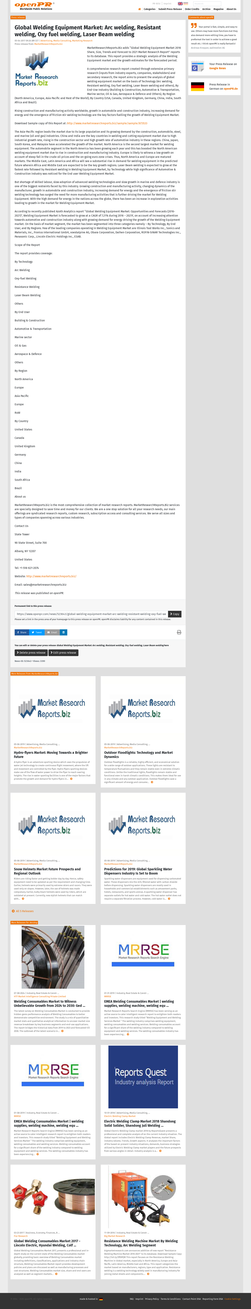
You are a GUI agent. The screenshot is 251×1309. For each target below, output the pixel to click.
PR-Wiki (157, 3)
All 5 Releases (21, 911)
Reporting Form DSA (213, 1299)
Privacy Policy (152, 1299)
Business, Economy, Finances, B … (43, 1232)
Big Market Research (114, 1236)
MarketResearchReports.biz (48, 44)
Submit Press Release (170, 9)
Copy (174, 614)
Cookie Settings (233, 1299)
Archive (206, 9)
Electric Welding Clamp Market (120, 1116)
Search (229, 3)
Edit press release (63, 652)
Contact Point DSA (191, 1299)
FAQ (132, 1299)
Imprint (167, 3)
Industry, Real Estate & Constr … (43, 993)
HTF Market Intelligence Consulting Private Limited (40, 996)
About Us (231, 9)
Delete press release (31, 652)
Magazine (219, 9)
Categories (149, 9)
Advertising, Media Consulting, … (43, 744)
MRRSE (107, 996)
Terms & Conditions (171, 1299)
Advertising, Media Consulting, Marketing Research (67, 40)
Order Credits (192, 9)
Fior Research (21, 1236)
